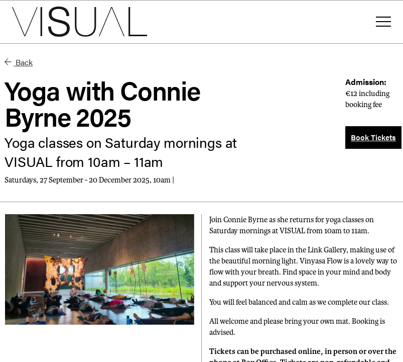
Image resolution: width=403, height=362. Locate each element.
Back (19, 62)
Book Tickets (373, 137)
